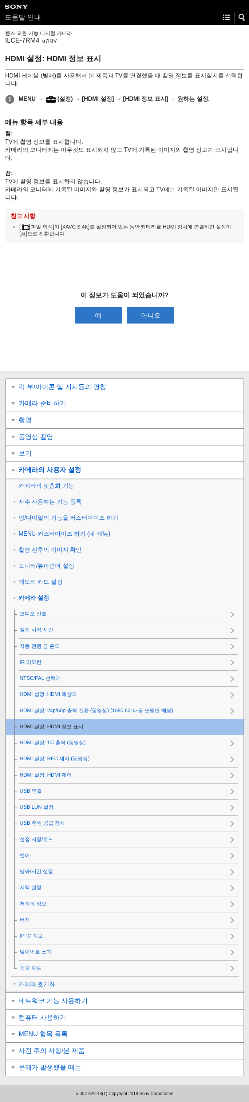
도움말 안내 (23, 17)
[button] (242, 17)
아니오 (151, 315)
